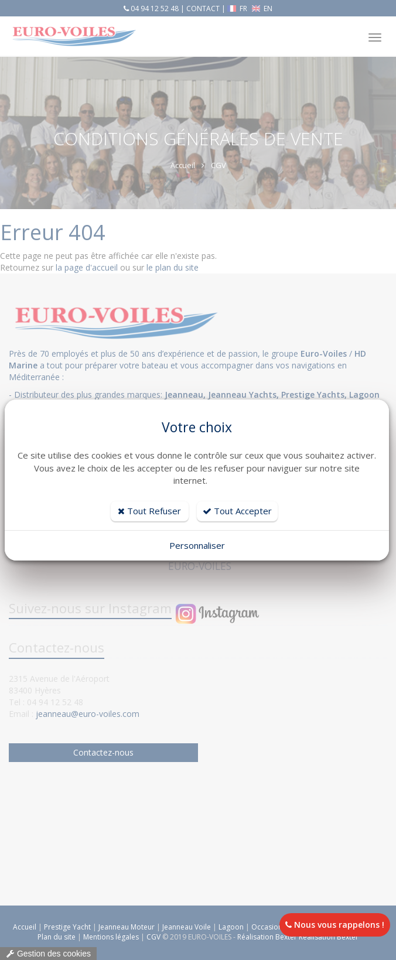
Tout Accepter (237, 511)
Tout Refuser (149, 511)
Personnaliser (197, 545)
